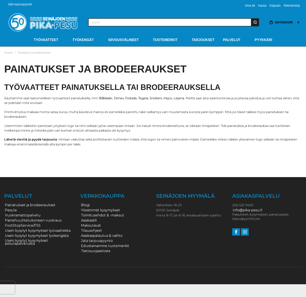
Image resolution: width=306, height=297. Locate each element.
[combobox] (173, 22)
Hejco (167, 98)
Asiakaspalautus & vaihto (102, 236)
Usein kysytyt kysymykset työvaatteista (38, 231)
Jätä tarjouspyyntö (20, 4)
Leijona (179, 98)
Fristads (131, 98)
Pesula (11, 210)
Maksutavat (91, 225)
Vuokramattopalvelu (23, 215)
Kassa (262, 5)
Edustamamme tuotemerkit (105, 246)
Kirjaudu (275, 5)
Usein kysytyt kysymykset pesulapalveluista (26, 242)
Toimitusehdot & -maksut (102, 215)
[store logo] (43, 22)
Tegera (143, 98)
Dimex (119, 98)
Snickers (156, 98)
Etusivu (8, 52)
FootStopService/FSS (23, 225)
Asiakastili (89, 220)
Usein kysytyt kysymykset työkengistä (37, 236)
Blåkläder (105, 98)
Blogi (85, 205)
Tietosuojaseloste (95, 251)
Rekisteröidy (292, 5)
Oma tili (250, 5)
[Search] (255, 22)
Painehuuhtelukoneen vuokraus (33, 220)
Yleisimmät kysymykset (100, 210)
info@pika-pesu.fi (247, 210)
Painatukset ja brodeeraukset (30, 205)
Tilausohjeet (91, 231)
